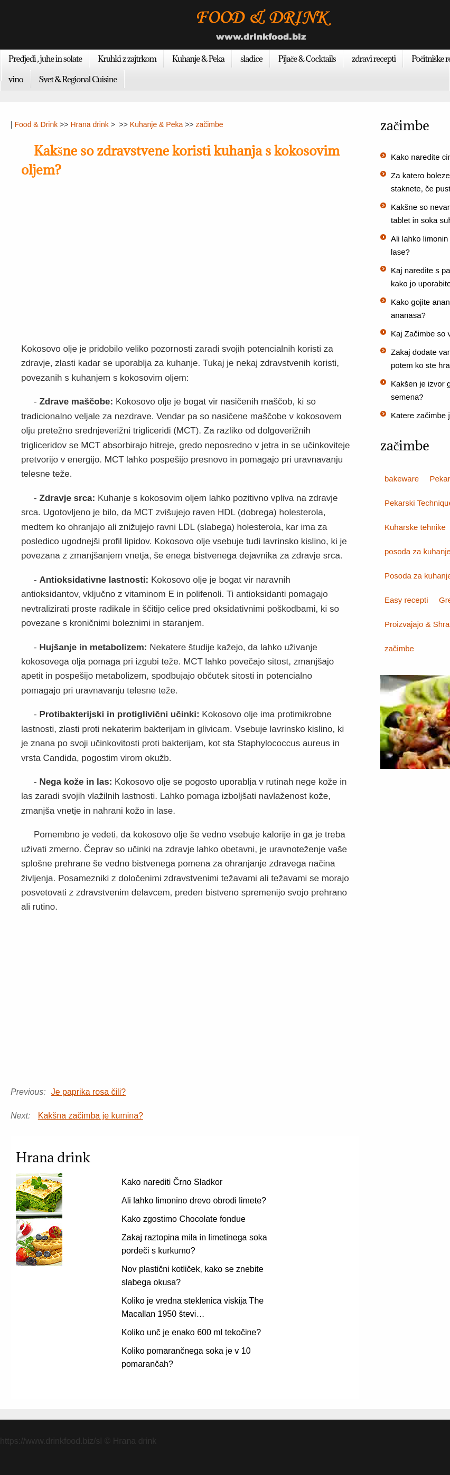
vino (15, 79)
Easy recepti (406, 599)
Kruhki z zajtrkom (127, 58)
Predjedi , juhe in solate (45, 58)
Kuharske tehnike (415, 527)
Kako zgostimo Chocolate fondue (183, 1218)
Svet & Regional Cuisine (78, 79)
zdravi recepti (374, 58)
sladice (251, 58)
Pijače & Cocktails (307, 58)
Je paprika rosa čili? (88, 1091)
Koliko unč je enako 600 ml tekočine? (191, 1332)
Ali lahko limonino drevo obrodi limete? (193, 1200)
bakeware (402, 478)
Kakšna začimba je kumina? (90, 1115)
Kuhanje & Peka (198, 58)
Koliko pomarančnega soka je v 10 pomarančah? (186, 1357)
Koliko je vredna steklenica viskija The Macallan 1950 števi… (192, 1307)
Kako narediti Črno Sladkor (171, 1182)
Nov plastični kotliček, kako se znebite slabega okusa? (192, 1276)
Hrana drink (89, 124)
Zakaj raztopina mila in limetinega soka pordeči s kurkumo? (194, 1244)
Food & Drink (36, 124)
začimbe (209, 124)
